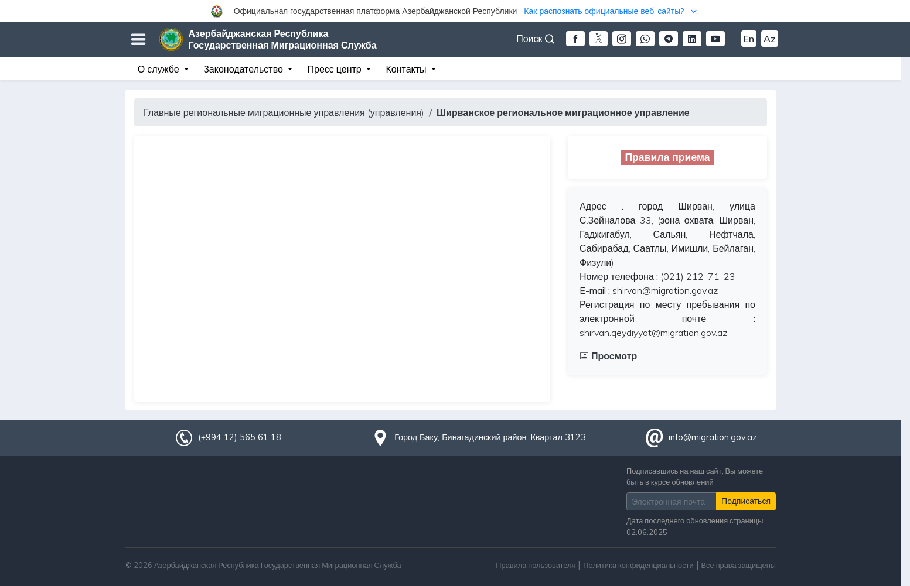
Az (770, 38)
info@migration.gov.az (713, 437)
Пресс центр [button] (336, 69)
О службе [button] (160, 69)
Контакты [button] (407, 69)
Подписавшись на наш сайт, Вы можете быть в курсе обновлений (694, 476)
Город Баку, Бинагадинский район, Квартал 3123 (490, 437)
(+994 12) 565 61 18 (239, 437)
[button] (455, 11)
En (749, 38)
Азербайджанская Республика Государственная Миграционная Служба (283, 39)
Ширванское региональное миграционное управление (563, 112)
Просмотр (608, 356)
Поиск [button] (535, 38)
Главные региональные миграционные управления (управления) (284, 112)
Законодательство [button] (244, 69)
